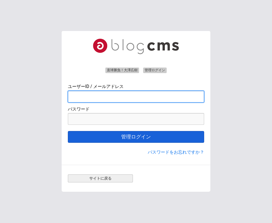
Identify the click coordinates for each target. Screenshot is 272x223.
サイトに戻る (100, 178)
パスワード (79, 109)
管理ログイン (136, 136)
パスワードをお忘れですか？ (176, 152)
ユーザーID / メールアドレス (96, 86)
